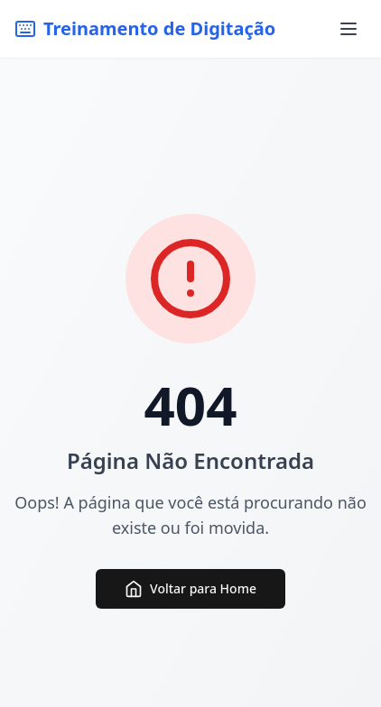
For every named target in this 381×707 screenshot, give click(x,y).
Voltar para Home (190, 589)
